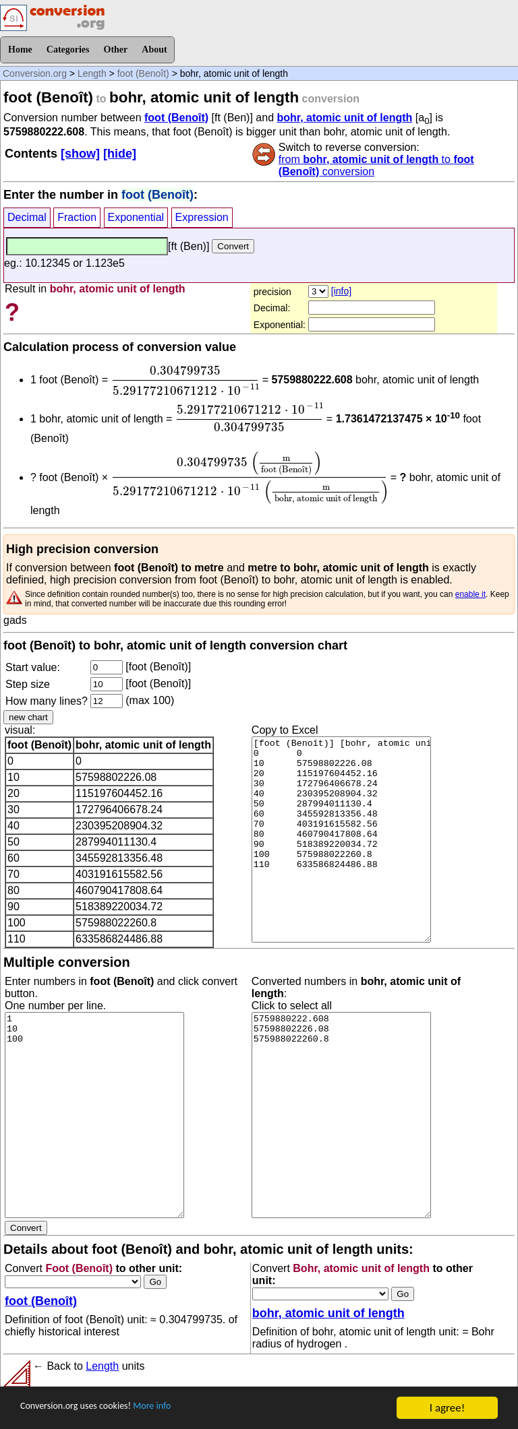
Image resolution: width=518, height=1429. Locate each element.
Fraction (76, 217)
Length (92, 73)
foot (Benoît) (143, 73)
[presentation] (185, 380)
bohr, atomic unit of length (344, 117)
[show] (80, 153)
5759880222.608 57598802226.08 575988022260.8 (341, 1115)
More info (180, 1408)
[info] (341, 291)
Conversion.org (35, 73)
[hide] (119, 153)
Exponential (136, 217)
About (154, 49)
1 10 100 (94, 1115)
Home (20, 49)
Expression (202, 217)
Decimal (27, 217)
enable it (470, 594)
